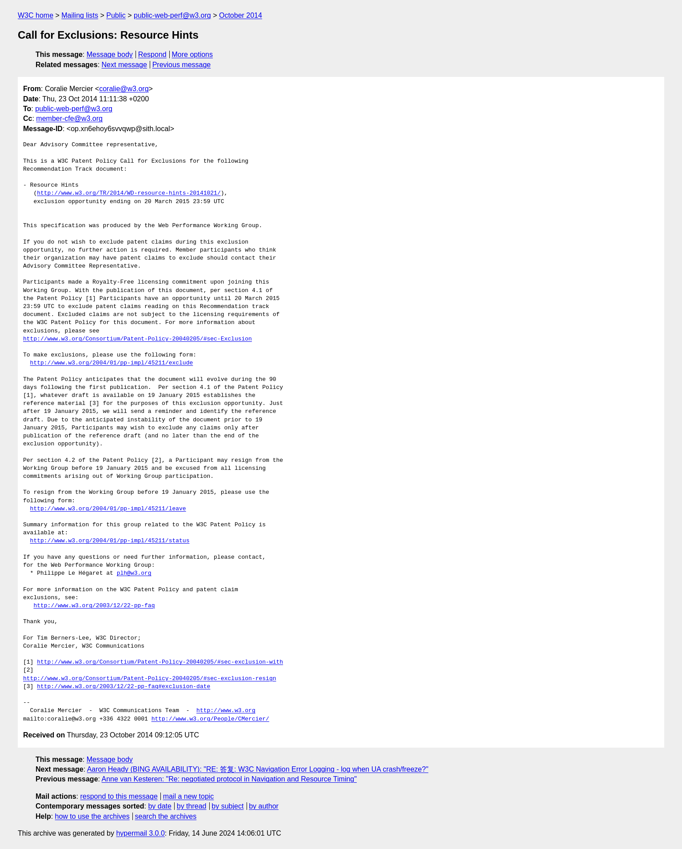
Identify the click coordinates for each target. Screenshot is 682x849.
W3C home (35, 15)
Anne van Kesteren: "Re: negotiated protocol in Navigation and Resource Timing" (229, 779)
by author (264, 806)
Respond (152, 54)
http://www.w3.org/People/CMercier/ (210, 719)
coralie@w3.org (123, 88)
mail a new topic (188, 796)
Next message (124, 64)
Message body (110, 54)
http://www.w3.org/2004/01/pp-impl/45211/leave (108, 509)
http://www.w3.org (225, 711)
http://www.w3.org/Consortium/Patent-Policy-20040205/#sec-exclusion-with (160, 662)
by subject (227, 806)
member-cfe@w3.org (69, 118)
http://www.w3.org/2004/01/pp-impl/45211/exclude (111, 363)
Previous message (181, 64)
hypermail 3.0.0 (140, 833)
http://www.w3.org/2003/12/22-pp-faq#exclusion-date (123, 687)
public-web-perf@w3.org (172, 15)
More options (192, 54)
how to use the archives (92, 816)
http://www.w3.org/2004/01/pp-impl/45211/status (110, 541)
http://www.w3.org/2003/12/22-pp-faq (94, 606)
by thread (192, 806)
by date (159, 806)
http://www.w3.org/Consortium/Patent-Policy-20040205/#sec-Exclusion (137, 339)
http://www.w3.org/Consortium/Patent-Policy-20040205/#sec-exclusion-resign (149, 679)
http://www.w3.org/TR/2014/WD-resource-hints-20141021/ (128, 193)
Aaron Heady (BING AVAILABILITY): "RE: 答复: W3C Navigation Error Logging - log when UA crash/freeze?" (257, 769)
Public (116, 15)
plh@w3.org (134, 573)
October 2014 (240, 15)
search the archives (166, 816)
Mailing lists (79, 15)
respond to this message (118, 796)
